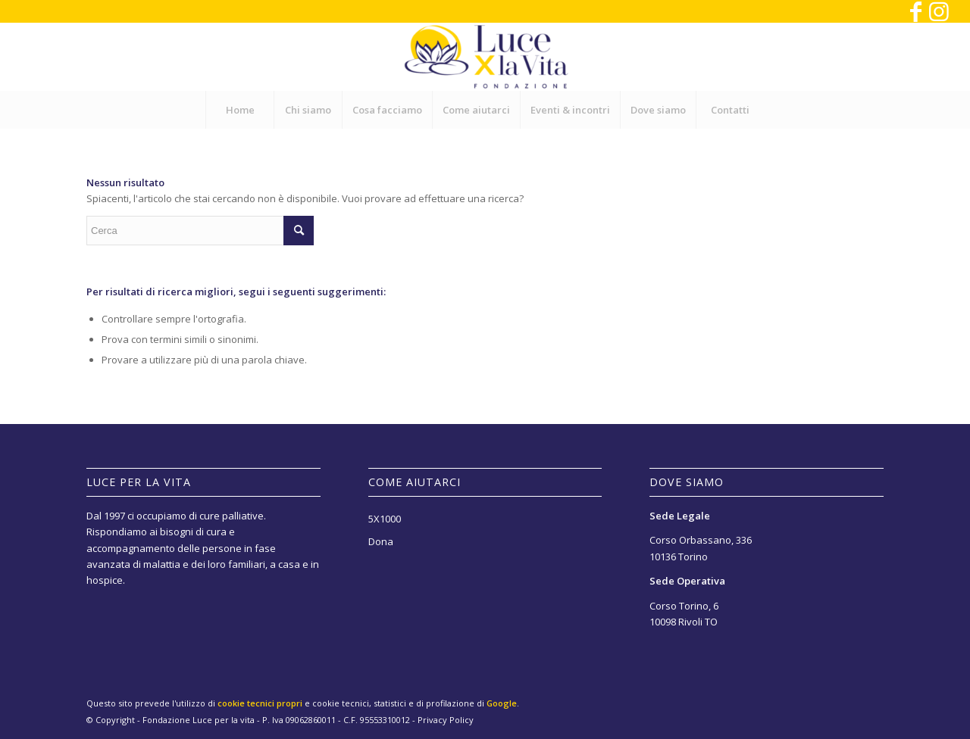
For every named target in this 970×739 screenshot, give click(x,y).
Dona (380, 541)
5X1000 (384, 518)
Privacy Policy (446, 719)
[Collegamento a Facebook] (916, 11)
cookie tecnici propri (259, 703)
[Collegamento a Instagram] (939, 11)
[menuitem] (239, 110)
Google (502, 703)
